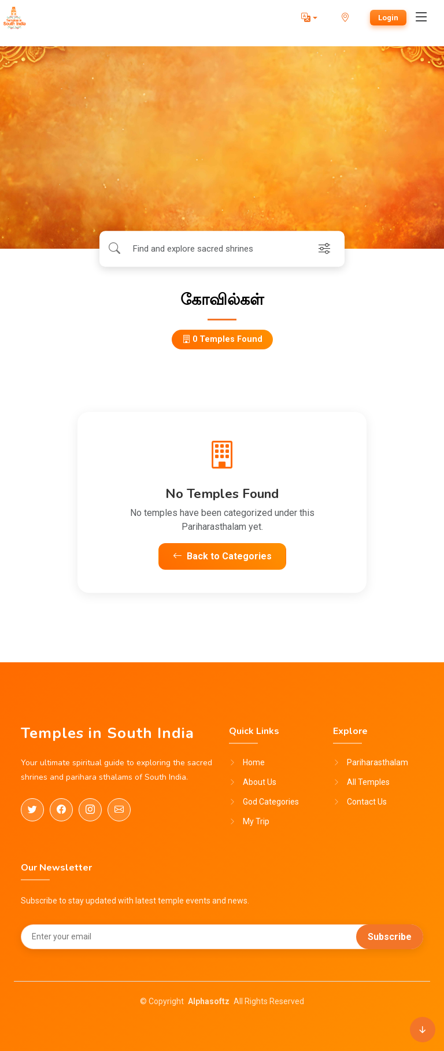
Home (254, 762)
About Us (259, 782)
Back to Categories (222, 556)
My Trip (256, 821)
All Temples (368, 782)
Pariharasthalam (377, 762)
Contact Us (367, 802)
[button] (309, 18)
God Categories (271, 802)
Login (388, 17)
